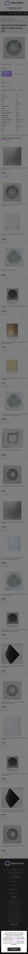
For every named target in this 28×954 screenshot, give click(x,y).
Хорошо (14, 949)
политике (14, 937)
